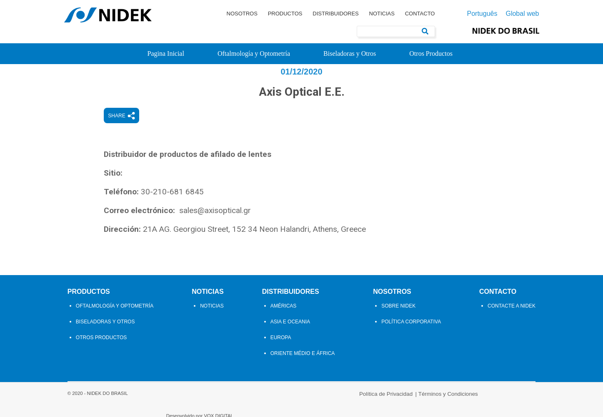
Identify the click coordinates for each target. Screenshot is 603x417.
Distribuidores (336, 13)
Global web (522, 13)
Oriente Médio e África (302, 368)
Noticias (382, 13)
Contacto (420, 13)
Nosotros (242, 13)
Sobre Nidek (400, 321)
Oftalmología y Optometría (254, 53)
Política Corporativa (413, 337)
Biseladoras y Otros (349, 53)
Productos (285, 13)
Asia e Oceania (290, 337)
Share (144, 131)
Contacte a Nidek (515, 321)
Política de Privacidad (268, 405)
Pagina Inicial (166, 53)
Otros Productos (431, 53)
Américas (283, 321)
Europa (280, 352)
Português (482, 13)
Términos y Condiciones (331, 405)
